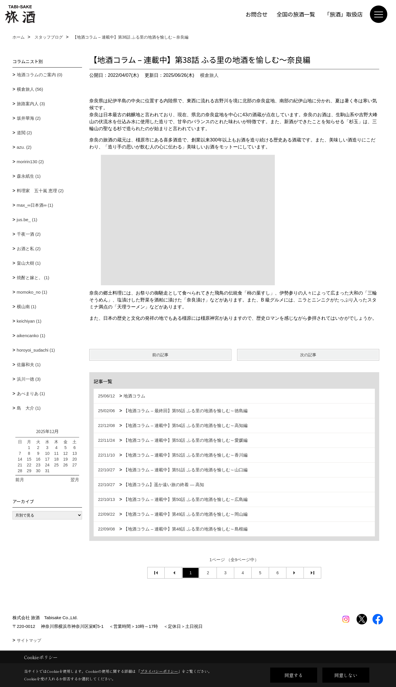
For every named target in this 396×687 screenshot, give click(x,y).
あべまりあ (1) (31, 393)
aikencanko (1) (31, 335)
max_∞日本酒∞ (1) (35, 205)
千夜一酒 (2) (29, 234)
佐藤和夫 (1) (29, 364)
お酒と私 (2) (29, 248)
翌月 (74, 479)
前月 (19, 479)
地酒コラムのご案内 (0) (40, 74)
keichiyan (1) (29, 321)
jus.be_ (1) (27, 219)
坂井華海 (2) (29, 118)
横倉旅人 (209, 75)
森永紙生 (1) (29, 176)
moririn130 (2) (30, 161)
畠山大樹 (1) (29, 263)
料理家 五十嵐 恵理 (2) (40, 190)
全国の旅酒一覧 (296, 14)
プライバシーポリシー (159, 671)
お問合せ (257, 14)
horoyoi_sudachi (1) (36, 350)
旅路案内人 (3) (31, 103)
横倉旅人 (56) (30, 89)
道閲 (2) (24, 132)
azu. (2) (24, 147)
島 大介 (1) (29, 408)
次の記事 (308, 354)
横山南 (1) (27, 306)
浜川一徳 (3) (29, 379)
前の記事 (160, 354)
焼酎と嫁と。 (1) (33, 277)
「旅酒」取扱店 (343, 14)
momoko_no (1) (32, 292)
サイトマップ (29, 640)
